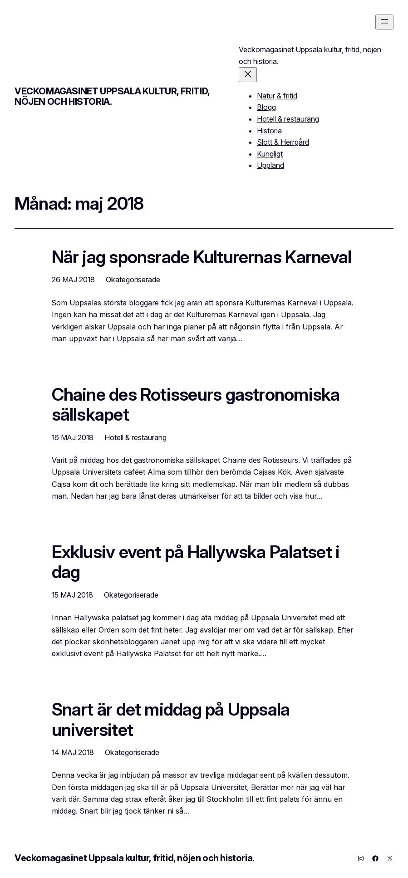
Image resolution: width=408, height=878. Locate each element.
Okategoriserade (133, 279)
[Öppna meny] (384, 22)
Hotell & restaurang (135, 437)
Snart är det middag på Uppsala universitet (171, 719)
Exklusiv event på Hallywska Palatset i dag (196, 562)
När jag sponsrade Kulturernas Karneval (202, 257)
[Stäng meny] (248, 74)
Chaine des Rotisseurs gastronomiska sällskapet (196, 404)
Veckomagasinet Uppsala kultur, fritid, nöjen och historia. (112, 96)
